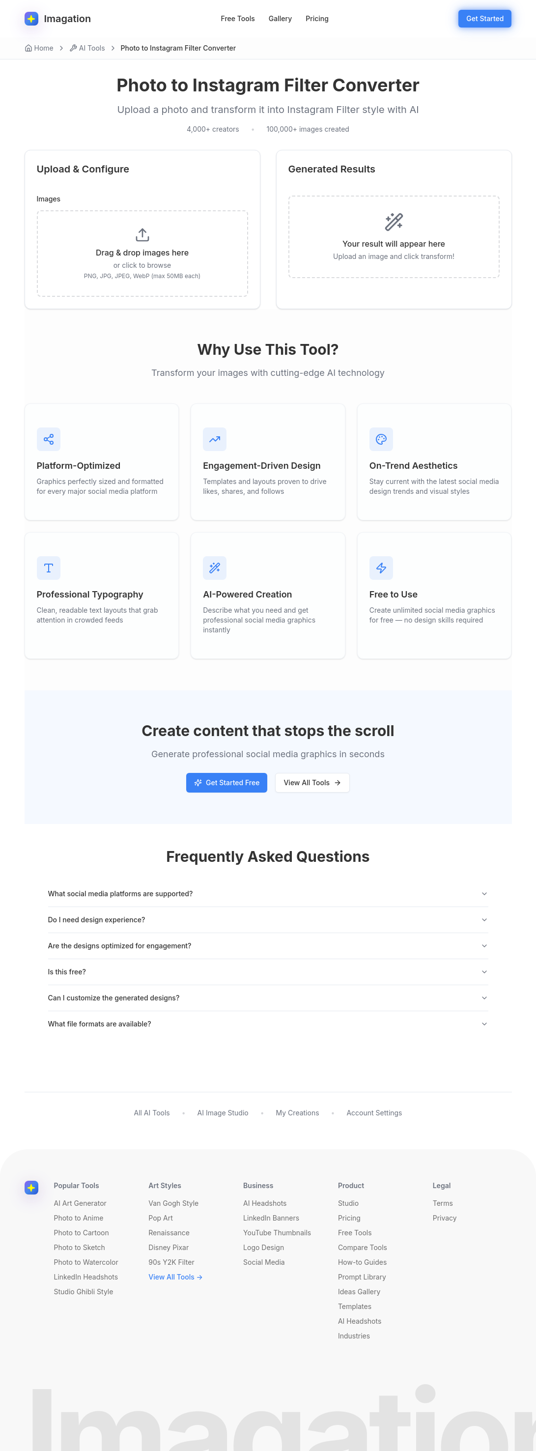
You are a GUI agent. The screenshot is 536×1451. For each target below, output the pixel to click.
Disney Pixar (168, 1247)
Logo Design (263, 1247)
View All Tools (312, 782)
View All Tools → (175, 1277)
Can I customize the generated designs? (268, 998)
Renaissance (169, 1232)
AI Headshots (264, 1203)
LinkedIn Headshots (86, 1277)
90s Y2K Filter (171, 1262)
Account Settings (374, 1113)
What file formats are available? (268, 1024)
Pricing (317, 18)
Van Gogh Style (173, 1203)
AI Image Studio (223, 1113)
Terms (443, 1203)
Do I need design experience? (268, 919)
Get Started (485, 18)
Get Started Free (226, 782)
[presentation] (142, 253)
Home (39, 48)
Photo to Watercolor (86, 1262)
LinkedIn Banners (271, 1218)
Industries (354, 1336)
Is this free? (268, 971)
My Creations (297, 1113)
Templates (354, 1306)
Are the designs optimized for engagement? (268, 945)
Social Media (264, 1262)
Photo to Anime (79, 1218)
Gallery (280, 18)
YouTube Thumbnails (277, 1232)
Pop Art (160, 1218)
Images (49, 199)
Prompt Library (362, 1277)
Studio (348, 1203)
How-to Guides (362, 1262)
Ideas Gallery (359, 1291)
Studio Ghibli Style (83, 1291)
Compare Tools (362, 1247)
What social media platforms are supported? (268, 893)
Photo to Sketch (79, 1247)
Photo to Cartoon (81, 1232)
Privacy (445, 1218)
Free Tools (238, 18)
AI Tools (87, 48)
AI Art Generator (80, 1203)
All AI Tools (151, 1113)
